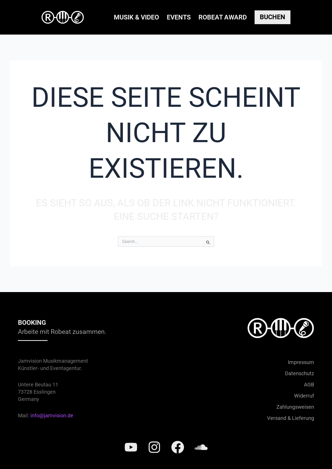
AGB (309, 384)
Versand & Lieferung (290, 418)
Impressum (301, 362)
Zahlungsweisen (295, 407)
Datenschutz (299, 373)
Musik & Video (136, 17)
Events (179, 17)
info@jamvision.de (51, 415)
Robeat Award (222, 17)
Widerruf (304, 396)
